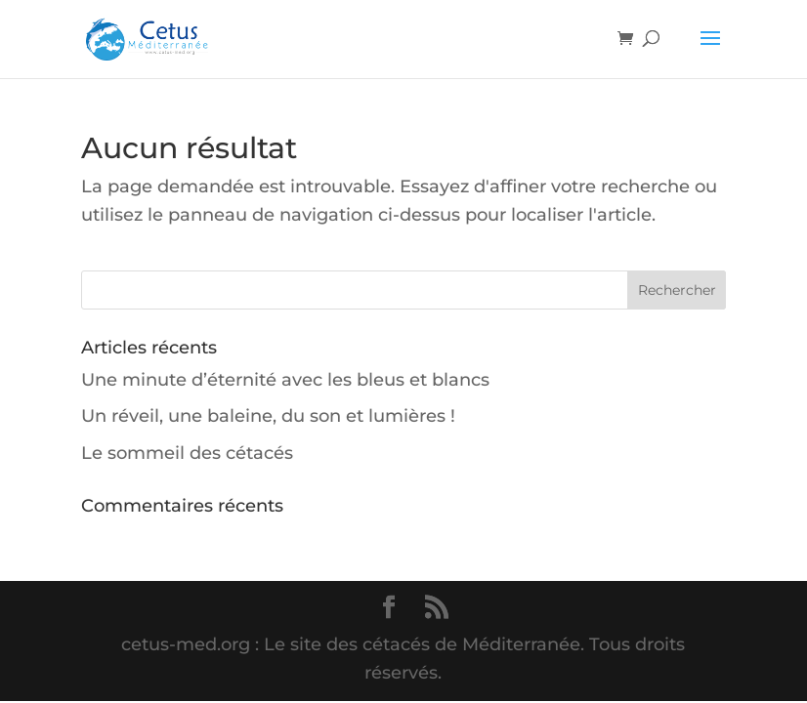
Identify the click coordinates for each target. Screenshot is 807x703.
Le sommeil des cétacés (187, 453)
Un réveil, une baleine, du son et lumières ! (268, 416)
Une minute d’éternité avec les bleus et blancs (285, 380)
